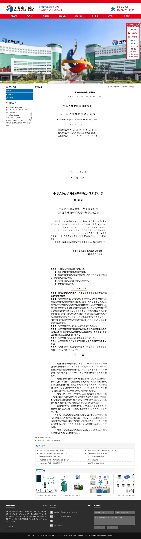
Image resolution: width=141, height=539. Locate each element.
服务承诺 (10, 90)
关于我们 (111, 16)
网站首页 (13, 16)
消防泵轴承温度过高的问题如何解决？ (51, 457)
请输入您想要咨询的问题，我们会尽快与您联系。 (114, 520)
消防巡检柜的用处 (93, 460)
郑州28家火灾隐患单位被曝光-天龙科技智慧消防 (53, 453)
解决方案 (62, 16)
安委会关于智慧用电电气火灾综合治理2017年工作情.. (103, 450)
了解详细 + (10, 526)
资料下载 (10, 98)
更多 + (45, 505)
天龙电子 (12, 107)
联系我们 (127, 16)
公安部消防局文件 (45, 437)
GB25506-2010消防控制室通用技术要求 (51, 463)
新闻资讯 (78, 16)
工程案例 (46, 16)
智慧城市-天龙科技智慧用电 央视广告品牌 (52, 450)
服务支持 (94, 16)
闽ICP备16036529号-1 (84, 536)
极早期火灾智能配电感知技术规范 (50, 440)
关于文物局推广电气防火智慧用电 (97, 453)
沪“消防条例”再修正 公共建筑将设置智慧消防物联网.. (55, 460)
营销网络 (10, 94)
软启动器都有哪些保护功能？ (96, 457)
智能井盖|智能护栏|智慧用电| (99, 536)
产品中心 (30, 16)
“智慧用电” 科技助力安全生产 (96, 463)
